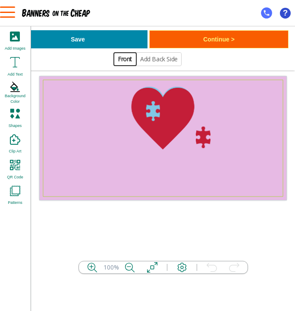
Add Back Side (159, 59)
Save (78, 39)
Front (125, 59)
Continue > (219, 39)
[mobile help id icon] (266, 13)
